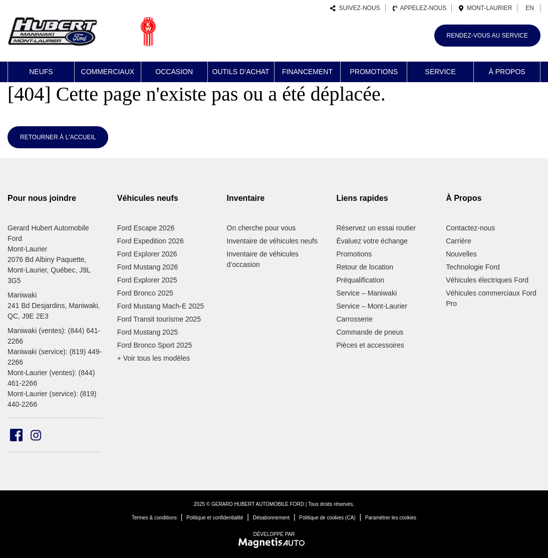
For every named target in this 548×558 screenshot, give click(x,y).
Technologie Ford (472, 267)
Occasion (174, 72)
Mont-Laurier (485, 8)
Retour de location (364, 267)
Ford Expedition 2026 (150, 241)
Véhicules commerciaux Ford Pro (491, 298)
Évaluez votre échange (371, 241)
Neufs (41, 72)
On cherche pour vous (261, 228)
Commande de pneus (369, 332)
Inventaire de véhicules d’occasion (263, 259)
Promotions (374, 72)
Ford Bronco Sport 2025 (154, 345)
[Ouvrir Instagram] (36, 435)
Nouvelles (461, 254)
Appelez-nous (420, 8)
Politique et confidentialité (214, 517)
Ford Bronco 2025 (145, 293)
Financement (307, 72)
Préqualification (360, 280)
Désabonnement (271, 517)
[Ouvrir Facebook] (16, 435)
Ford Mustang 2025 (147, 332)
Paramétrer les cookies (390, 517)
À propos (506, 72)
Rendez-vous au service (487, 35)
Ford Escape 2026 (145, 228)
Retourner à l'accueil (58, 137)
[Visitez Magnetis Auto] (274, 542)
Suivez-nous (355, 8)
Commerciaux (108, 72)
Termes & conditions (154, 517)
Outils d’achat (240, 72)
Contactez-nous (470, 228)
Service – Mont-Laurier (371, 306)
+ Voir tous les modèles (153, 358)
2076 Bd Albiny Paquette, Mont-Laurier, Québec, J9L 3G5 (49, 270)
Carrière (458, 241)
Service (440, 72)
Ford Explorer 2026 (147, 254)
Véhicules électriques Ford (487, 280)
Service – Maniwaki (366, 293)
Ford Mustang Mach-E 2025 (160, 306)
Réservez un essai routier (376, 228)
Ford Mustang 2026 (147, 267)
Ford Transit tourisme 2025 (159, 319)
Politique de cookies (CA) (327, 517)
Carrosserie (354, 319)
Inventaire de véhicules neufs (272, 241)
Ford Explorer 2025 (147, 280)
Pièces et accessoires (370, 345)
